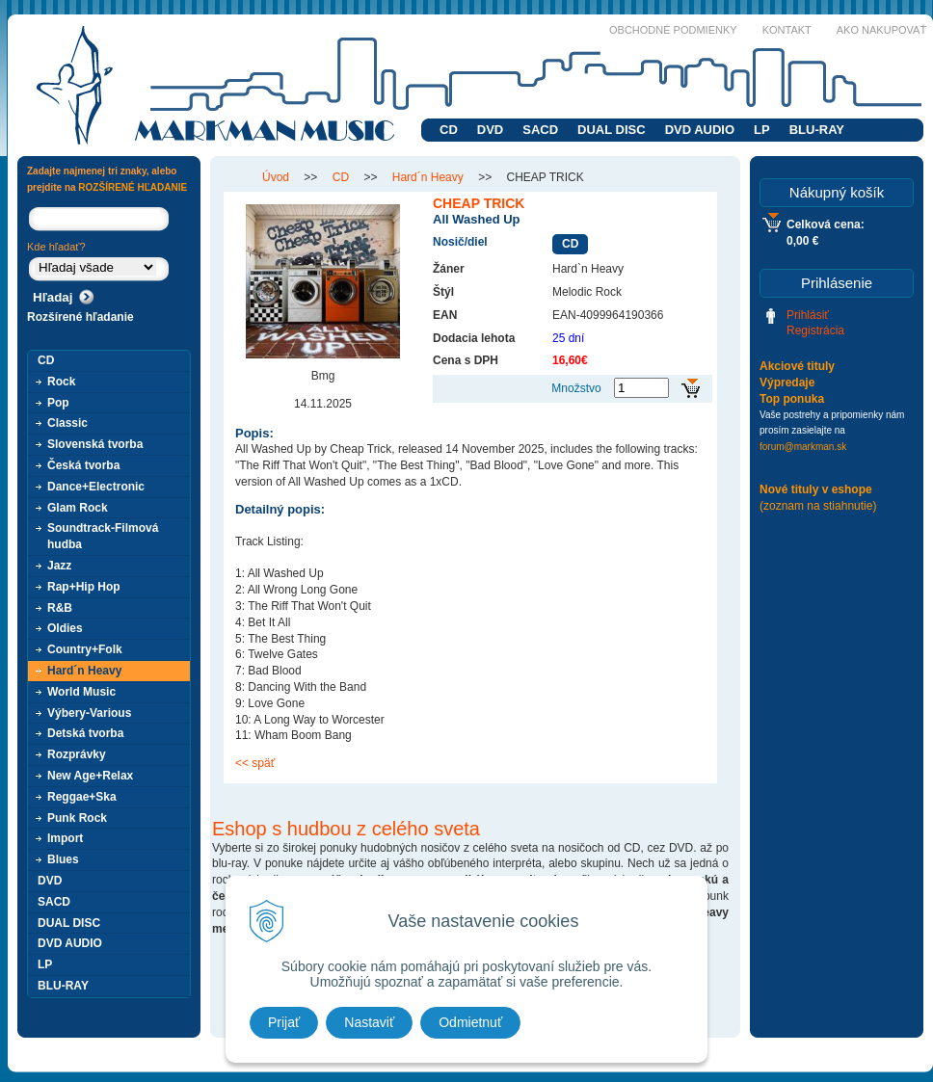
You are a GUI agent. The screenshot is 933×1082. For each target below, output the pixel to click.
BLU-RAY (816, 129)
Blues (63, 859)
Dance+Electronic (96, 486)
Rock (61, 381)
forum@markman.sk (803, 446)
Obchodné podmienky (673, 30)
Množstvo (575, 388)
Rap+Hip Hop (83, 587)
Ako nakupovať (881, 30)
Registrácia (815, 330)
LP (762, 129)
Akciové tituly (797, 366)
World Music (81, 692)
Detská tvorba (85, 733)
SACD (540, 129)
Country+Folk (84, 649)
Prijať (284, 1022)
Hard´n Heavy (84, 670)
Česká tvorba (83, 465)
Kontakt (787, 30)
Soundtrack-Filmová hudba (102, 536)
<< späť (255, 763)
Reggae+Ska (82, 797)
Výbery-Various (89, 713)
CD (449, 129)
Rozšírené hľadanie (80, 317)
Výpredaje (787, 382)
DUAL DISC (611, 129)
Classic (67, 423)
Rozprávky (76, 754)
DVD (490, 129)
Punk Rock (77, 818)
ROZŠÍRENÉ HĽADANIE (132, 187)
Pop (58, 402)
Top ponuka (792, 399)
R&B (59, 608)
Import (65, 838)
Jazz (59, 565)
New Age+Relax (90, 775)
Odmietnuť (470, 1022)
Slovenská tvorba (95, 444)
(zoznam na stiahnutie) (818, 506)
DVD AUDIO (699, 129)
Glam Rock (77, 508)
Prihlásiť (807, 315)
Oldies (65, 628)
